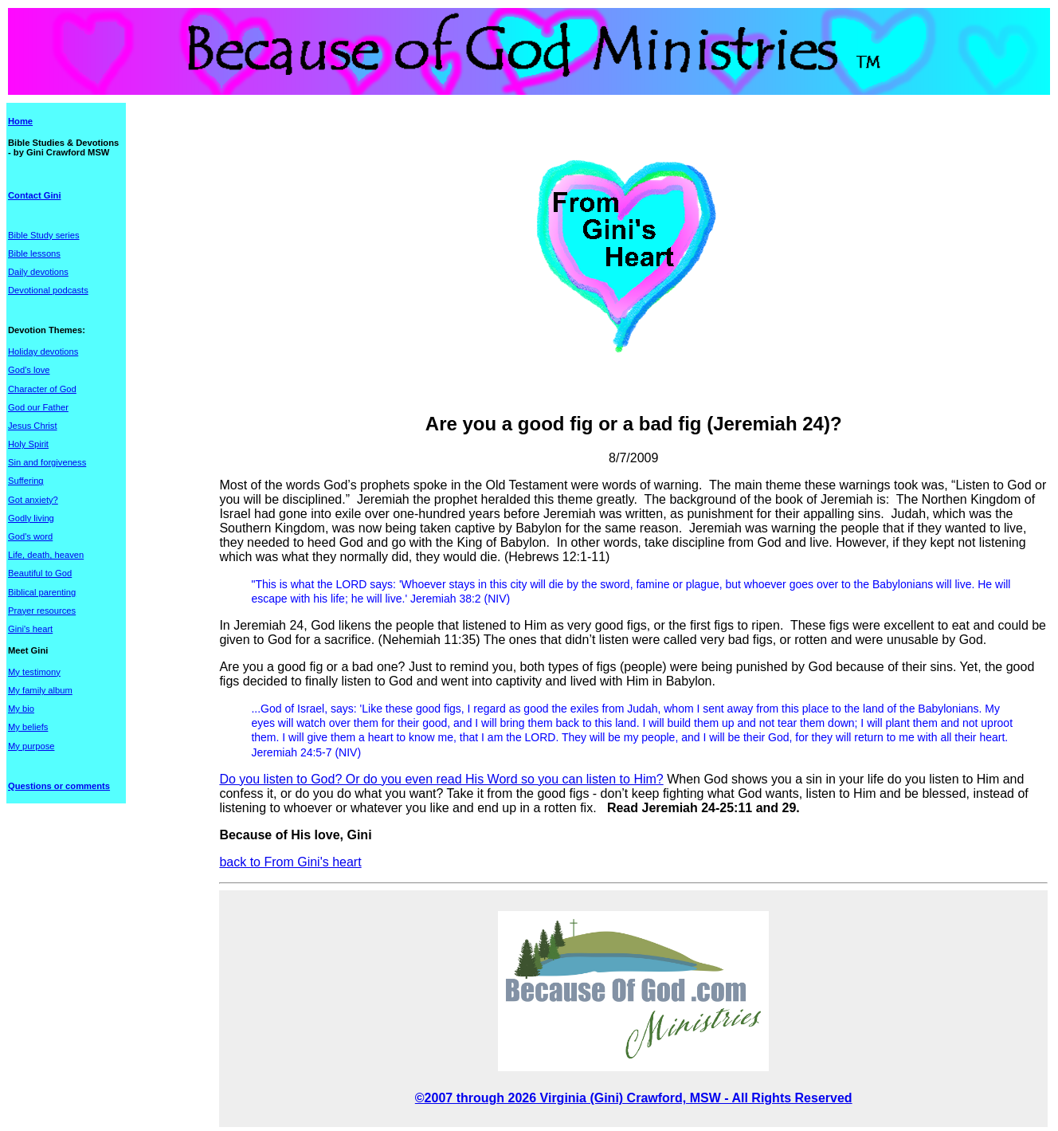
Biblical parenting (42, 592)
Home (20, 121)
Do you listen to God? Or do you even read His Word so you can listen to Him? (441, 779)
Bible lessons (34, 253)
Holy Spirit (28, 444)
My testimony (34, 672)
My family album (40, 690)
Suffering (26, 480)
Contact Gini (34, 195)
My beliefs (28, 727)
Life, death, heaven (46, 555)
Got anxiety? (33, 500)
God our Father (38, 407)
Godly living (31, 518)
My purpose (31, 746)
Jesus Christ (32, 425)
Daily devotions (38, 272)
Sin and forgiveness (47, 462)
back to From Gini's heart (290, 862)
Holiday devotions (43, 351)
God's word (30, 536)
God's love (29, 370)
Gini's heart (30, 629)
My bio (21, 708)
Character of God (42, 389)
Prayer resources (42, 610)
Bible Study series (44, 235)
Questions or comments (59, 786)
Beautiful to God (40, 573)
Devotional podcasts (48, 290)
